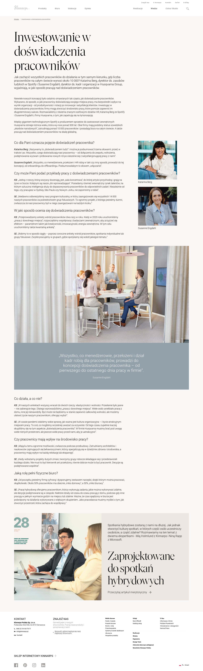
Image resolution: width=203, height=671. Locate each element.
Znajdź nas (145, 2)
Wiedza (154, 8)
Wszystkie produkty (111, 635)
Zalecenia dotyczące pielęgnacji (143, 645)
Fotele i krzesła (110, 621)
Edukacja (72, 8)
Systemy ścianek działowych (114, 631)
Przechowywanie (110, 628)
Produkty (42, 8)
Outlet (177, 2)
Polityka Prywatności (167, 623)
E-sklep (186, 2)
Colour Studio (172, 8)
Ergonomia (136, 639)
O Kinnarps (157, 2)
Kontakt (168, 2)
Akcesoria (108, 633)
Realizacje (138, 8)
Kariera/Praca (164, 628)
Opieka (88, 8)
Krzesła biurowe (110, 623)
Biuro (57, 8)
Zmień (187, 665)
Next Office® (137, 621)
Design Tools (137, 642)
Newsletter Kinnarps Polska (142, 648)
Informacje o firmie (166, 621)
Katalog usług (137, 623)
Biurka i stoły (109, 626)
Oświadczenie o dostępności (169, 626)
